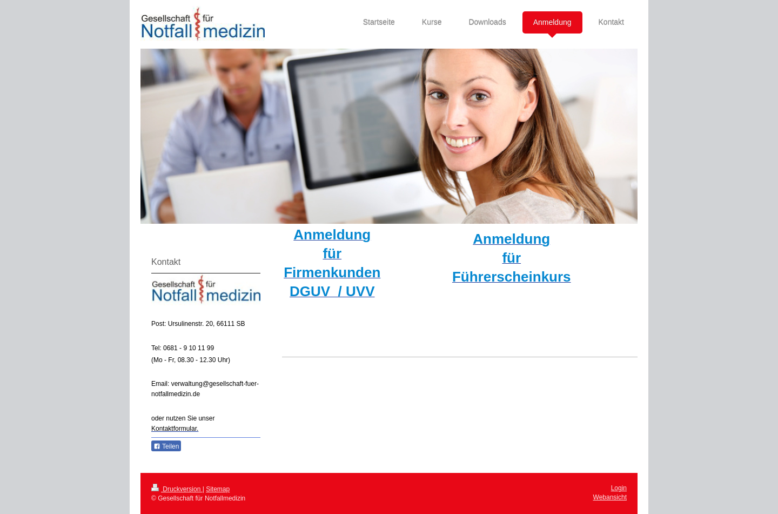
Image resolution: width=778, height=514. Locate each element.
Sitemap (218, 489)
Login (619, 488)
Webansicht (610, 497)
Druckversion (177, 489)
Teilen (166, 446)
